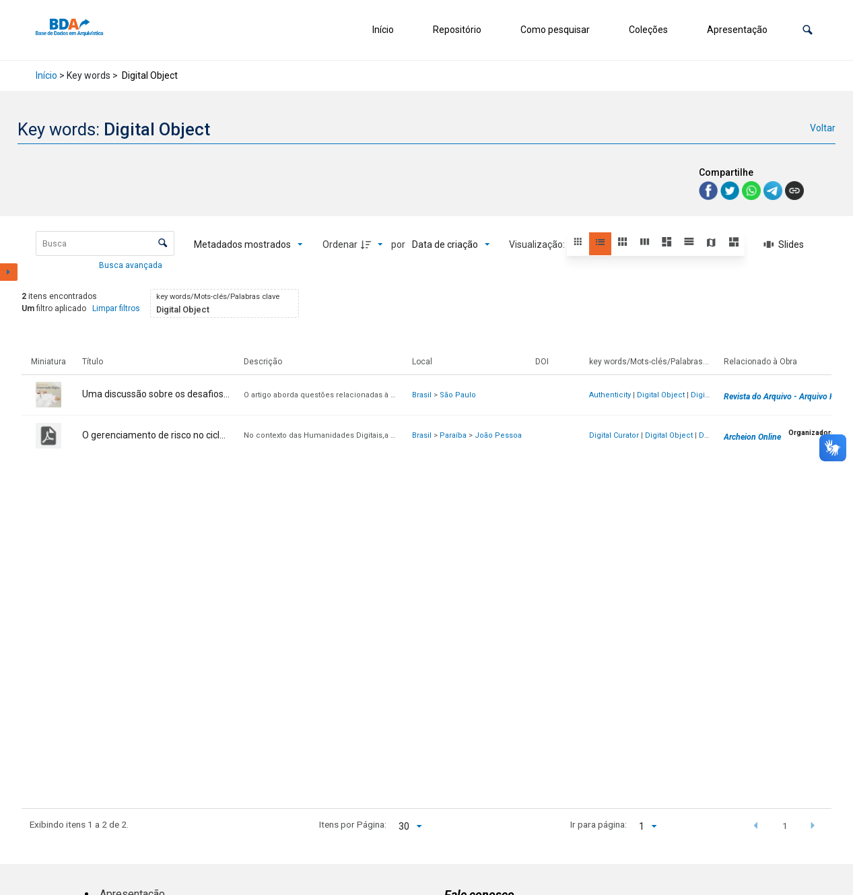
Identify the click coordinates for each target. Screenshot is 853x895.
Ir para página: (598, 824)
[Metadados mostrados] (248, 244)
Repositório (457, 29)
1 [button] (785, 825)
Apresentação (737, 29)
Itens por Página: (352, 824)
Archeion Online (752, 437)
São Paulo (458, 395)
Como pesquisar (555, 29)
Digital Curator (614, 435)
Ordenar (339, 244)
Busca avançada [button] (131, 265)
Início (383, 29)
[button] (807, 30)
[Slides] (784, 244)
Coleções (648, 29)
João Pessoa (498, 435)
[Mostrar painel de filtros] (9, 272)
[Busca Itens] (105, 243)
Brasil (422, 395)
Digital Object (661, 395)
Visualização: (538, 244)
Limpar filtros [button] (116, 308)
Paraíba (453, 435)
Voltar (822, 128)
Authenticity (610, 395)
